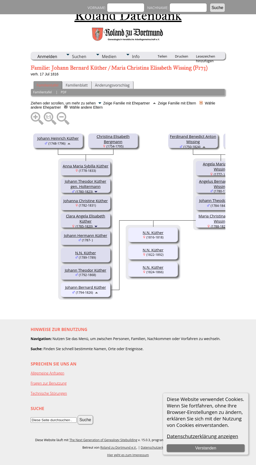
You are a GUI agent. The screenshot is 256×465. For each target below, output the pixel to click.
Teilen (162, 56)
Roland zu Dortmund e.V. (118, 447)
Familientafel (47, 85)
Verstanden (205, 448)
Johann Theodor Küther (85, 270)
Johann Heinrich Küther (58, 138)
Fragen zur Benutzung (49, 383)
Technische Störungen (49, 393)
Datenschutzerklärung (157, 447)
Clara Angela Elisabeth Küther (85, 218)
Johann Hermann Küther (85, 235)
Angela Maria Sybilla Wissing (220, 166)
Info (135, 56)
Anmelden (47, 56)
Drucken (181, 56)
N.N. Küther (85, 252)
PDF (63, 92)
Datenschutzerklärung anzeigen (202, 436)
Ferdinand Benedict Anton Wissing (193, 139)
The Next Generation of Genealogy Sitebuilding (103, 440)
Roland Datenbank (128, 15)
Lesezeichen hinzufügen (205, 57)
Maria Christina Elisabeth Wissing (221, 218)
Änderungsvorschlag (112, 85)
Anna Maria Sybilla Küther (86, 165)
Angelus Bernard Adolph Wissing (220, 184)
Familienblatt (77, 85)
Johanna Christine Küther (85, 200)
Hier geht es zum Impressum (128, 455)
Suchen (79, 56)
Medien (109, 56)
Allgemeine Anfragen (47, 373)
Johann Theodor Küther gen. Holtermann (85, 184)
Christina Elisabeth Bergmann (113, 139)
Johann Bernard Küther (85, 287)
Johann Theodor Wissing (220, 200)
